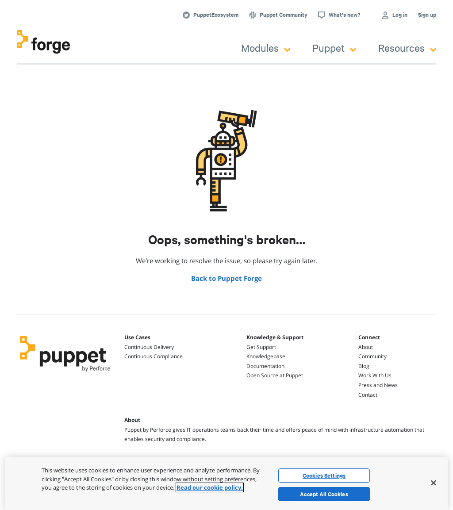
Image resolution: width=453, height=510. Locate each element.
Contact (367, 395)
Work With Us (375, 375)
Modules (265, 47)
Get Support (261, 347)
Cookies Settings (324, 475)
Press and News (378, 385)
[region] (226, 483)
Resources (407, 47)
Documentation (265, 366)
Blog (363, 366)
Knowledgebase (265, 356)
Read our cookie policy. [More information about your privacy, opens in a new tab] (210, 487)
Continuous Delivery (149, 347)
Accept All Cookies (324, 494)
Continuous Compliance (153, 356)
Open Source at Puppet (274, 375)
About (365, 347)
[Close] (433, 482)
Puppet (334, 47)
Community (372, 356)
